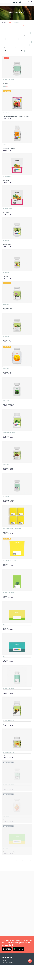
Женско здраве (18, 47)
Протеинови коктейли (18, 50)
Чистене (5, 35)
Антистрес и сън (27, 41)
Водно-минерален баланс (10, 32)
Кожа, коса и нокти (8, 47)
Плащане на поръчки (7, 962)
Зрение (16, 44)
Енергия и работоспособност (25, 35)
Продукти (4, 960)
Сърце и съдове (7, 41)
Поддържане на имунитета (23, 32)
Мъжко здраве (27, 47)
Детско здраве (8, 50)
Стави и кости (9, 44)
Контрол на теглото (24, 44)
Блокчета (28, 50)
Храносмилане (13, 35)
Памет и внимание (17, 41)
